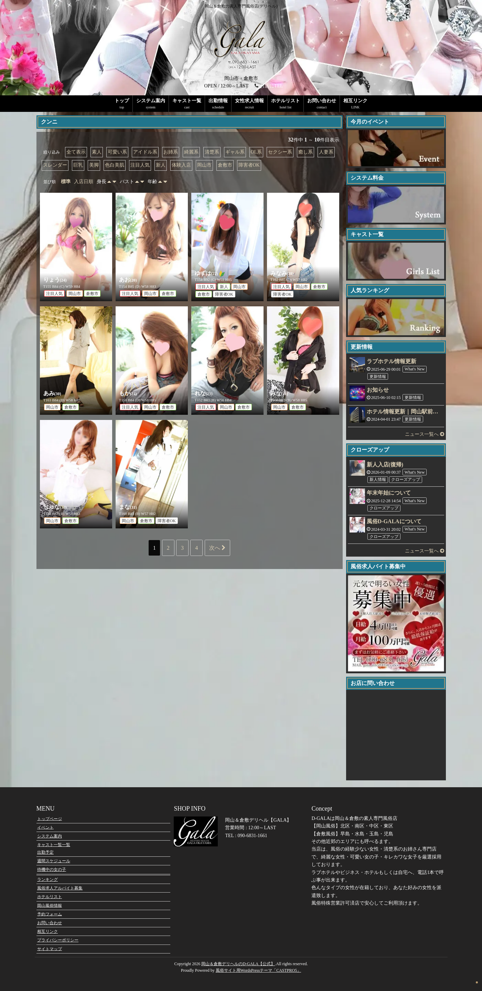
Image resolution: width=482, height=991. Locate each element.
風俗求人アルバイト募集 (60, 888)
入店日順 (83, 181)
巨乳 (78, 165)
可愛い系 (117, 152)
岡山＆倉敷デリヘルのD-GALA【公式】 (238, 963)
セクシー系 (280, 152)
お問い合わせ (321, 100)
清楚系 (212, 152)
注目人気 (140, 165)
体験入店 (181, 165)
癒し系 (305, 152)
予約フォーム (49, 913)
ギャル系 (235, 152)
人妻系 (326, 152)
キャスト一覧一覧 (53, 844)
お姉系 (170, 152)
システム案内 (150, 100)
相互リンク (355, 100)
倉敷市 (225, 165)
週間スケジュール (53, 860)
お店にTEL (271, 85)
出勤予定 (45, 852)
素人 (96, 152)
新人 (160, 165)
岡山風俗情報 (49, 905)
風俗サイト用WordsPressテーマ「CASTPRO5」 (258, 970)
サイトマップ (49, 948)
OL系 (256, 152)
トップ (122, 100)
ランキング (47, 879)
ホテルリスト (285, 100)
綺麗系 (191, 152)
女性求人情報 (249, 100)
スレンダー (55, 165)
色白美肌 (114, 165)
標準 (66, 181)
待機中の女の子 (51, 869)
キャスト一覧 (186, 100)
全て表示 (76, 152)
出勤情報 (218, 100)
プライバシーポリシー (57, 940)
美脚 (94, 165)
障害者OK (249, 165)
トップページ (49, 818)
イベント (45, 827)
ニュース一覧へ (424, 434)
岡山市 (204, 165)
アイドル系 (145, 152)
